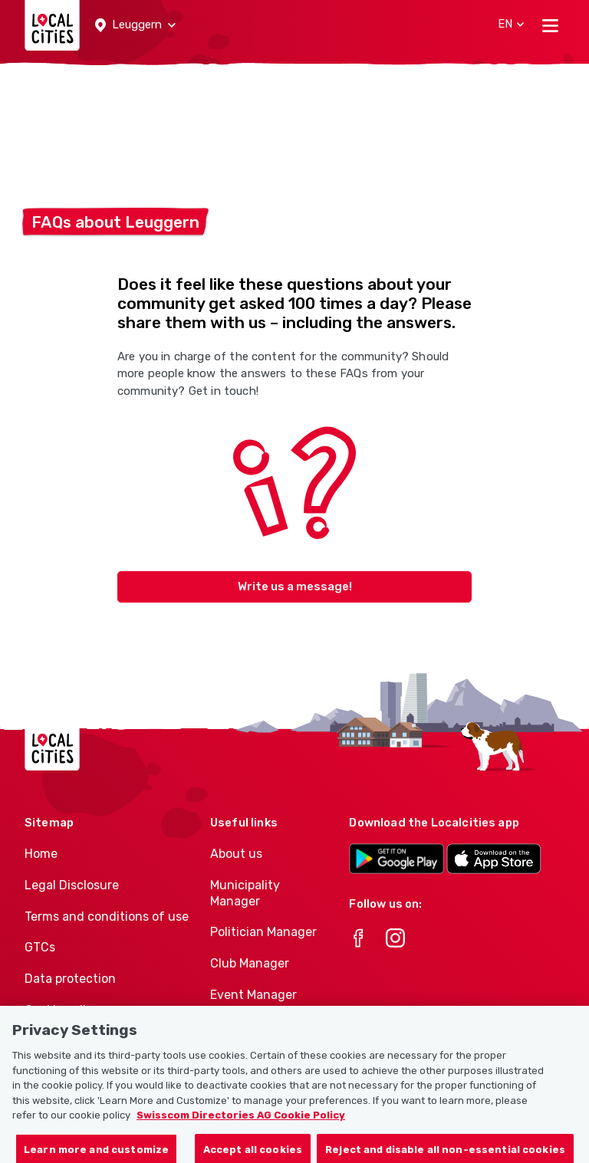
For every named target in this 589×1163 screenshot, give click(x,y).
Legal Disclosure (72, 885)
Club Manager (249, 963)
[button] (135, 25)
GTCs (40, 947)
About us (236, 853)
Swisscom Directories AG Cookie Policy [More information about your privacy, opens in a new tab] (241, 1126)
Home (41, 853)
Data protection (70, 978)
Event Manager (253, 994)
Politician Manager (263, 932)
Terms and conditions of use (107, 916)
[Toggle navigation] (550, 25)
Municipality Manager (245, 893)
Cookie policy (62, 1010)
